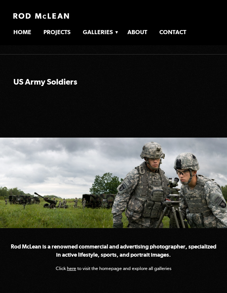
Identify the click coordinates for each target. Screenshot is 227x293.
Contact (172, 32)
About (137, 32)
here (71, 268)
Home (22, 32)
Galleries (98, 32)
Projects (57, 32)
